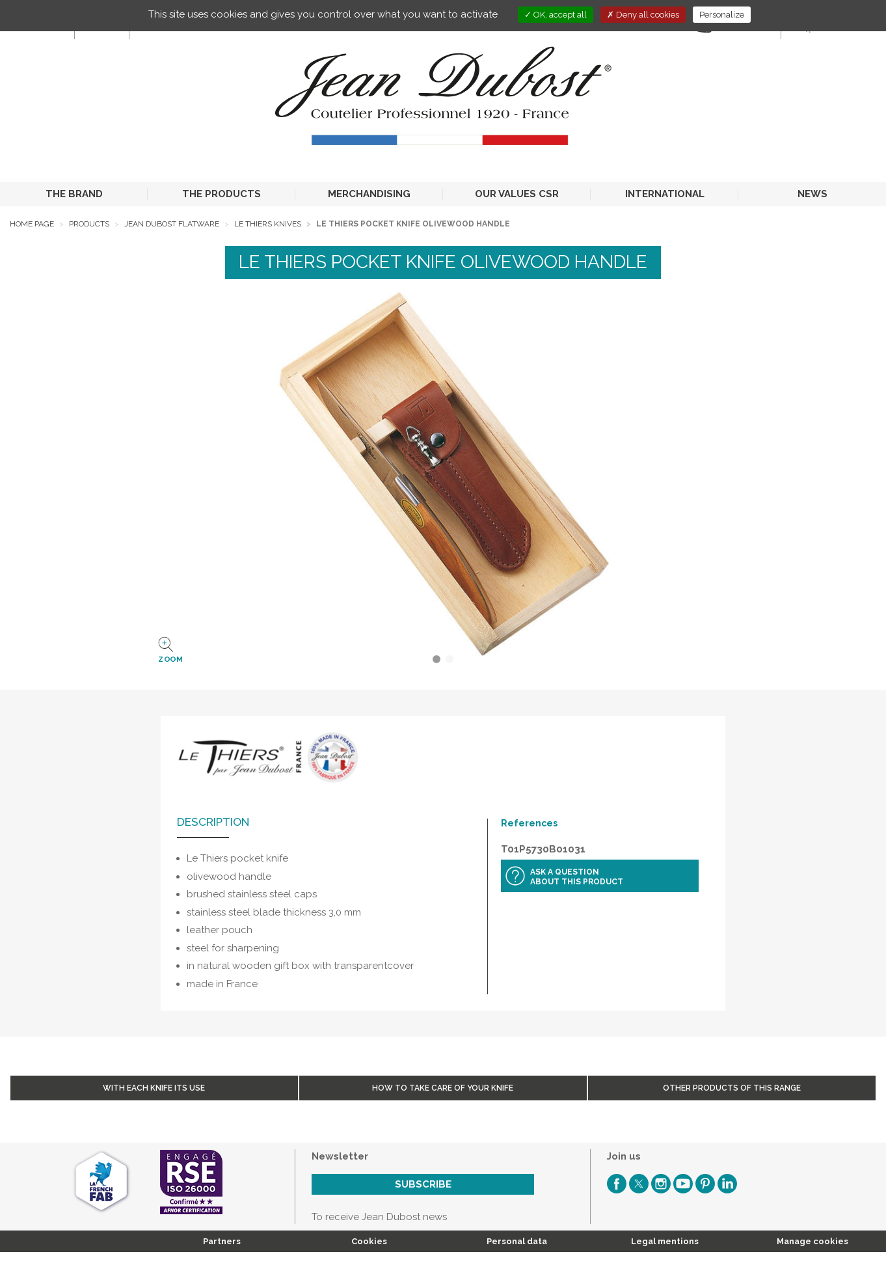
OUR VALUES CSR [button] (517, 194)
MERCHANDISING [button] (369, 194)
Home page (32, 223)
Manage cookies (812, 1241)
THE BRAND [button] (74, 194)
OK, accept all (555, 15)
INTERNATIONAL (665, 194)
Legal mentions (665, 1241)
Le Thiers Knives (267, 223)
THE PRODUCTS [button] (221, 194)
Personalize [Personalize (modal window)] (721, 15)
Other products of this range (732, 1088)
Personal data (517, 1241)
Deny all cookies (643, 15)
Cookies (369, 1241)
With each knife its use (154, 1088)
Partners (222, 1241)
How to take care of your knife (442, 1088)
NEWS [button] (812, 194)
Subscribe (423, 1184)
